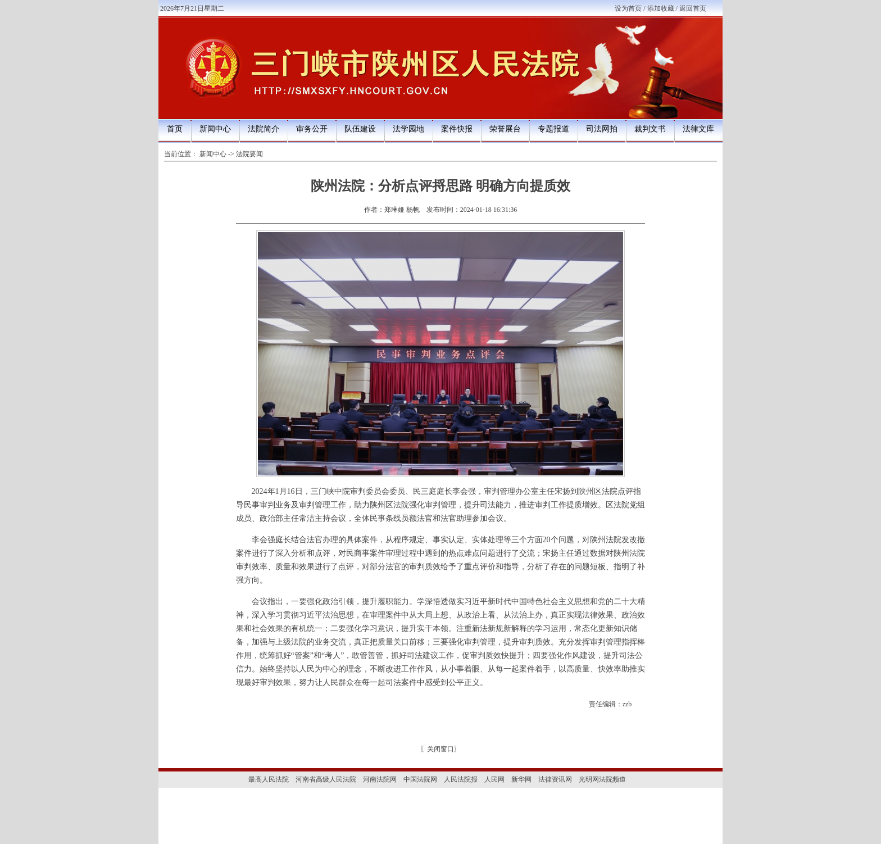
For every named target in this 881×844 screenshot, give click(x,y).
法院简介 (263, 129)
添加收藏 (660, 8)
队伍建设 (360, 129)
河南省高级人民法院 (326, 779)
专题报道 (553, 129)
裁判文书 (650, 129)
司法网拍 (601, 129)
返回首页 (692, 8)
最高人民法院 (268, 779)
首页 (175, 129)
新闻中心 (215, 129)
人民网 (494, 779)
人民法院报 (461, 779)
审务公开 (312, 129)
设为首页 (628, 8)
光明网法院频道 (602, 779)
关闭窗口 (440, 749)
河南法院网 (380, 779)
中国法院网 (420, 779)
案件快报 (457, 129)
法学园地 (408, 129)
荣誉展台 (505, 129)
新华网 (521, 779)
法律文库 (698, 129)
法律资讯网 (555, 779)
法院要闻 (249, 154)
